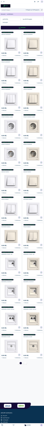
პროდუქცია (10, 14)
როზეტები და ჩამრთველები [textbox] (32, 9)
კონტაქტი (4, 422)
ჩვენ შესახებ (5, 418)
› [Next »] (25, 363)
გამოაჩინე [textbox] (5, 19)
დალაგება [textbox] (5, 22)
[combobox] (32, 10)
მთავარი (3, 14)
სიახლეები (4, 420)
